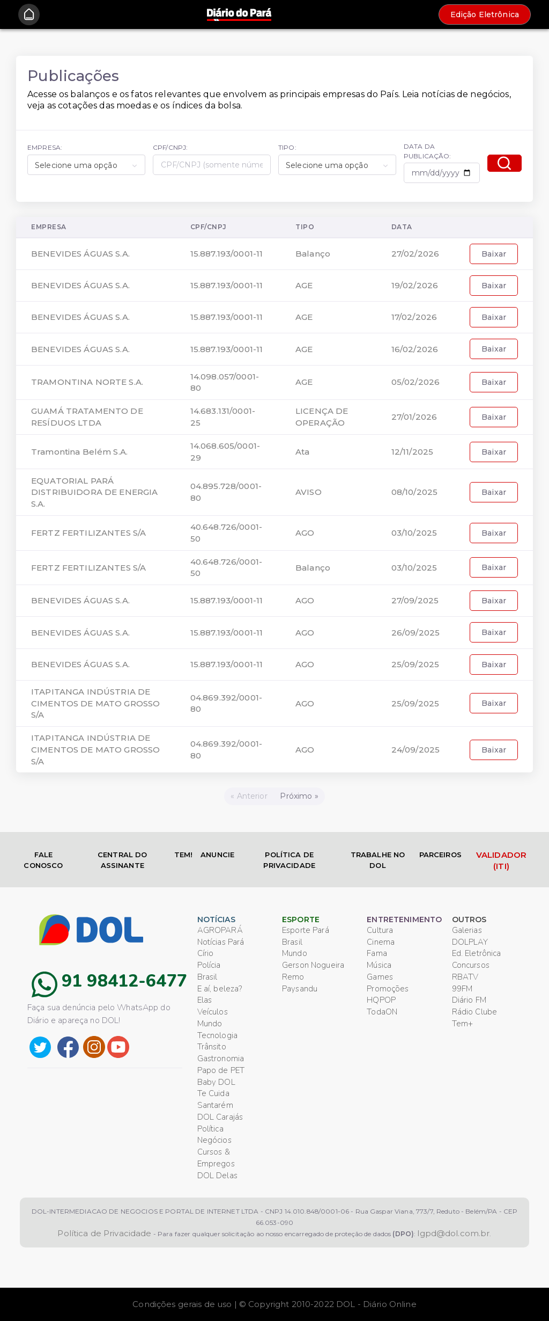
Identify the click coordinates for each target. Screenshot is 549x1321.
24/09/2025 (415, 750)
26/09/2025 (415, 632)
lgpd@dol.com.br (453, 1233)
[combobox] (86, 165)
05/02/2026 (415, 382)
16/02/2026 (414, 349)
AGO (304, 533)
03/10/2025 (414, 533)
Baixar (493, 254)
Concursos (470, 965)
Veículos (212, 1011)
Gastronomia (220, 1058)
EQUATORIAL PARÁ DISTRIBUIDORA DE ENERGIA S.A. (94, 492)
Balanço (312, 254)
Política (210, 1128)
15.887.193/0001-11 (226, 254)
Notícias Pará (220, 942)
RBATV (465, 977)
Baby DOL (216, 1082)
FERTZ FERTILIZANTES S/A (88, 533)
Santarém (215, 1105)
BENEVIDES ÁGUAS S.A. (80, 254)
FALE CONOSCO (43, 860)
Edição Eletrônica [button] (484, 14)
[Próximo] (299, 796)
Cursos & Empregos (216, 1158)
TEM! (183, 854)
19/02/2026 (414, 285)
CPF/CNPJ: (170, 147)
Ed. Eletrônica (476, 953)
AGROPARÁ (220, 930)
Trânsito (211, 1046)
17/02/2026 (414, 317)
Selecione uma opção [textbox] (76, 165)
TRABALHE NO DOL (378, 860)
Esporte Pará (305, 930)
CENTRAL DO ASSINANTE (122, 860)
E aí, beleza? (219, 988)
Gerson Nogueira (313, 965)
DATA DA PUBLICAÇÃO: (427, 150)
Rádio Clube (475, 1011)
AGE (304, 285)
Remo (293, 977)
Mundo (209, 1023)
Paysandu (299, 988)
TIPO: (287, 147)
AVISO (308, 492)
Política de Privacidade (104, 1233)
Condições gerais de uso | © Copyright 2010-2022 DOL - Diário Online (274, 1304)
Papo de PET (221, 1070)
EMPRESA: (44, 147)
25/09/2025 (415, 664)
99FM (462, 988)
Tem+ (462, 1023)
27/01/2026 (414, 417)
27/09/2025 (415, 600)
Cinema (381, 942)
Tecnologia (217, 1035)
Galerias (467, 930)
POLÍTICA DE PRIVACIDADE (289, 860)
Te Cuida (213, 1093)
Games (380, 977)
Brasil (207, 977)
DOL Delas (217, 1175)
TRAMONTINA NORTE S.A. (87, 382)
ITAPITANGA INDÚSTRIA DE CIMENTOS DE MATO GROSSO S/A (95, 703)
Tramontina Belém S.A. (79, 452)
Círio (205, 953)
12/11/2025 (412, 452)
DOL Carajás (220, 1117)
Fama (377, 953)
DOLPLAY (470, 942)
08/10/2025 (414, 492)
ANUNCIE (217, 854)
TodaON (382, 1011)
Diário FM (469, 1000)
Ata (302, 452)
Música (379, 965)
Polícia (209, 965)
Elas (204, 1000)
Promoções (388, 988)
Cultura (380, 930)
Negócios (214, 1140)
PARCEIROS (440, 854)
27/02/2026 (415, 254)
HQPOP (381, 1000)
